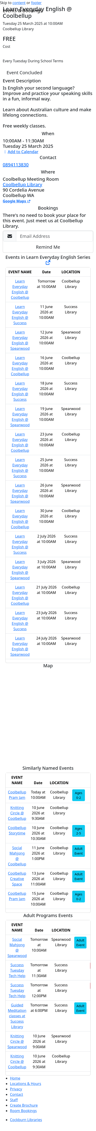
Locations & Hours (25, 1083)
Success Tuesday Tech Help (17, 970)
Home (15, 1078)
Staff (14, 1099)
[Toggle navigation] (6, 6)
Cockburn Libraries (26, 1119)
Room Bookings (23, 1110)
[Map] (48, 715)
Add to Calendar (20, 151)
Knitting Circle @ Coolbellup (17, 813)
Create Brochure (24, 1105)
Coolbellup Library (22, 184)
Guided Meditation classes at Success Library (17, 1016)
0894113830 (16, 165)
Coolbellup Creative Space (17, 879)
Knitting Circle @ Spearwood (17, 1041)
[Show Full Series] (48, 263)
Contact (16, 1094)
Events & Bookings (22, 10)
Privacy (16, 1089)
